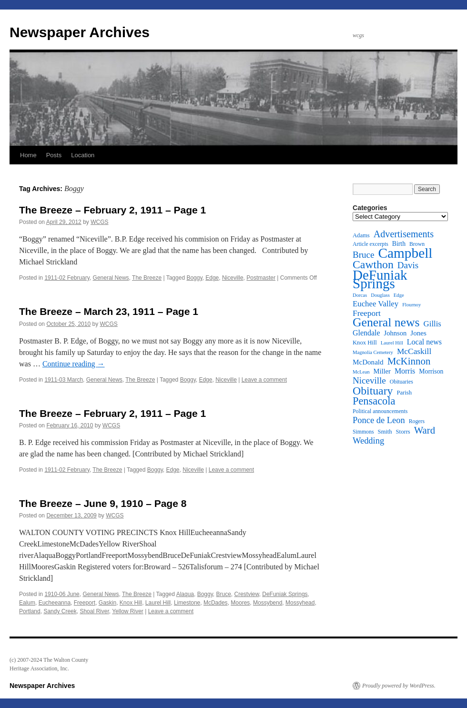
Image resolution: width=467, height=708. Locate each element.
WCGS (99, 222)
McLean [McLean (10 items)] (361, 371)
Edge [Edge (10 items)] (399, 295)
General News (111, 277)
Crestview (246, 594)
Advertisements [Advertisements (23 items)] (404, 234)
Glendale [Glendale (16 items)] (366, 333)
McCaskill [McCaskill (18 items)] (414, 351)
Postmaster (260, 277)
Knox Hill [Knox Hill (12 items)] (365, 342)
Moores (240, 602)
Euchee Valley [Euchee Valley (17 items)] (375, 304)
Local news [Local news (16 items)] (424, 342)
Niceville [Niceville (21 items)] (369, 380)
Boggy (194, 277)
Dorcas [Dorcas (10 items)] (360, 295)
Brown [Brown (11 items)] (417, 244)
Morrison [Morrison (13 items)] (431, 371)
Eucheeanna (55, 602)
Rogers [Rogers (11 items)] (417, 421)
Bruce (223, 594)
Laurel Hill (158, 602)
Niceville (233, 277)
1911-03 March (63, 379)
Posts (54, 155)
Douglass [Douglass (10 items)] (380, 295)
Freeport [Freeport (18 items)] (367, 313)
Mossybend (267, 602)
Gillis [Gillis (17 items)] (432, 324)
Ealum (27, 602)
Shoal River (94, 611)
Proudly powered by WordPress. (399, 685)
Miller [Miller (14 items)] (382, 371)
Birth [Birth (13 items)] (399, 243)
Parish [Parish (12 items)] (404, 392)
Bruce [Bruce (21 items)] (363, 255)
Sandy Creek (59, 611)
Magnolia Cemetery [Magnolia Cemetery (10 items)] (373, 352)
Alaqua (185, 594)
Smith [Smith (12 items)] (384, 431)
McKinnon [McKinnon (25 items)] (409, 361)
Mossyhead (300, 602)
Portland (30, 611)
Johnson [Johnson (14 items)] (395, 333)
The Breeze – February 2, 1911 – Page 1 (112, 209)
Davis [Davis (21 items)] (407, 265)
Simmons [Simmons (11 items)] (363, 432)
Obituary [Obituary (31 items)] (373, 390)
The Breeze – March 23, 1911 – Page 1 (108, 311)
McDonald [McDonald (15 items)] (368, 362)
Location (82, 155)
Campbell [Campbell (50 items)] (405, 253)
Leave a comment (264, 379)
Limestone (187, 602)
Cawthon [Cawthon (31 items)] (373, 264)
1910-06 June (61, 594)
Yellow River (127, 611)
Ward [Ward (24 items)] (424, 430)
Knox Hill (131, 602)
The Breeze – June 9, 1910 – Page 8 (102, 503)
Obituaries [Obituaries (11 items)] (401, 382)
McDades (215, 602)
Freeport (84, 602)
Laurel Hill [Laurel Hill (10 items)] (392, 342)
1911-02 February (67, 277)
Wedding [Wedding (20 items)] (368, 440)
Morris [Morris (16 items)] (405, 371)
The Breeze (147, 277)
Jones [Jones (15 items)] (418, 333)
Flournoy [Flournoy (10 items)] (411, 304)
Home (28, 155)
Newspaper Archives (80, 32)
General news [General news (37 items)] (386, 322)
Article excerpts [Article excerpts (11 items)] (370, 244)
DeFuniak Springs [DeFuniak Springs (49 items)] (380, 279)
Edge (212, 277)
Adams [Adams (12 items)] (361, 235)
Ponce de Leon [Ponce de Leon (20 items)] (379, 420)
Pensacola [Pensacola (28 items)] (374, 401)
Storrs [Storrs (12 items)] (403, 431)
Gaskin (107, 602)
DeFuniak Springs (284, 594)
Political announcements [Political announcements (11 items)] (380, 411)
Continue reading (73, 364)
